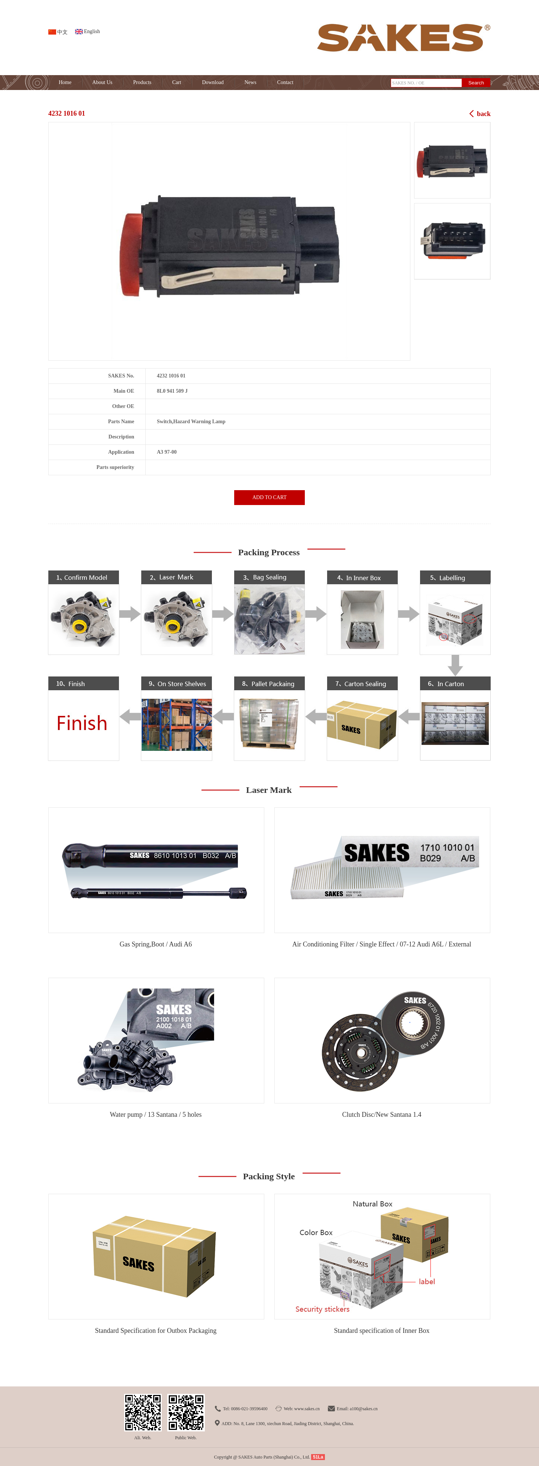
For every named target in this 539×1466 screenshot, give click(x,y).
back (484, 114)
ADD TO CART (269, 497)
